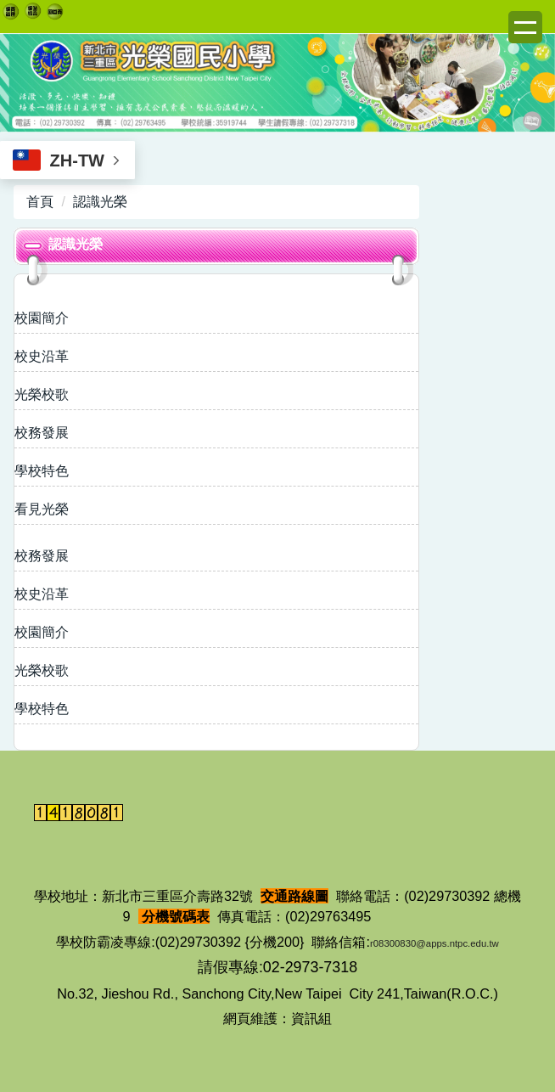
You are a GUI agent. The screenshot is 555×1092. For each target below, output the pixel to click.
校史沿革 (41, 356)
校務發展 (41, 432)
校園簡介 (41, 318)
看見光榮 (41, 509)
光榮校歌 (41, 394)
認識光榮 (100, 201)
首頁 (39, 201)
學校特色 (41, 471)
